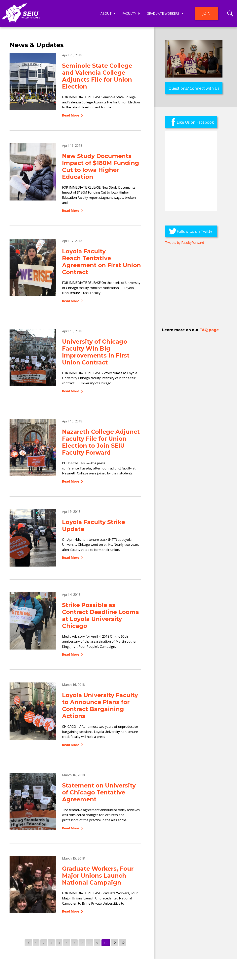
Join (206, 13)
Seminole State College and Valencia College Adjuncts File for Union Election (97, 76)
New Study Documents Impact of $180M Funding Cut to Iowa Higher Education (100, 166)
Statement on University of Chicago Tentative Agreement (99, 792)
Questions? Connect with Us (194, 88)
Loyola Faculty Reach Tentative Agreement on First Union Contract (101, 262)
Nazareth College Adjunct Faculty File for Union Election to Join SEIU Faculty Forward (101, 442)
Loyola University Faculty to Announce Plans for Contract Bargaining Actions (100, 705)
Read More (70, 115)
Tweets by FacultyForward (184, 242)
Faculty (129, 13)
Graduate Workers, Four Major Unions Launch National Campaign (98, 875)
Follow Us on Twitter (195, 231)
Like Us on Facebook (195, 122)
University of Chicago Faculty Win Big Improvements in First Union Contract (96, 352)
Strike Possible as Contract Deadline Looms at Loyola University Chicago (100, 615)
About (106, 13)
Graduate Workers (163, 13)
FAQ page (209, 330)
